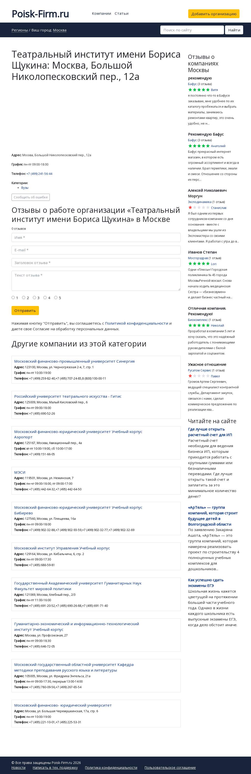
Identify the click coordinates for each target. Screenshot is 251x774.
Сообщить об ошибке (31, 197)
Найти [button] (234, 29)
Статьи (121, 13)
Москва (59, 30)
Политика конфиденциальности (111, 767)
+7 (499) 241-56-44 (39, 174)
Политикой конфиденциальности (136, 323)
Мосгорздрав (198, 258)
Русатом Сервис (199, 370)
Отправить (25, 310)
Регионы (20, 30)
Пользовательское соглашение (170, 767)
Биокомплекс (198, 320)
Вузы (24, 188)
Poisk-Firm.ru (40, 13)
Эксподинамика (200, 202)
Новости (18, 767)
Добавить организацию (214, 13)
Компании (101, 13)
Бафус (192, 84)
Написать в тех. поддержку (55, 767)
